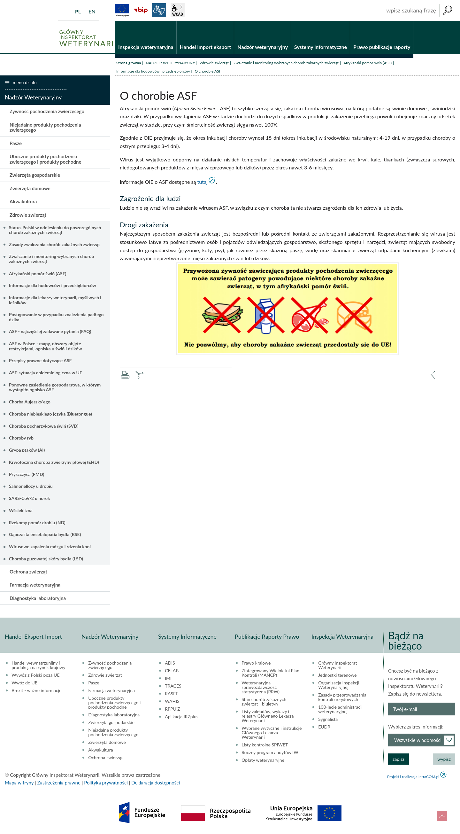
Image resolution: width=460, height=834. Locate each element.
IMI (168, 678)
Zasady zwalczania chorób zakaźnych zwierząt (54, 244)
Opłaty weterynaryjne (262, 760)
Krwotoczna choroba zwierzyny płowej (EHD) (54, 462)
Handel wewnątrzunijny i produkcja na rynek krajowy (38, 665)
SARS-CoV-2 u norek (29, 498)
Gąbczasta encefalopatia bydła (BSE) (45, 535)
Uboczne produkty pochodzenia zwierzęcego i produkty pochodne (45, 159)
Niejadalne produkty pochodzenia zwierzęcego (45, 127)
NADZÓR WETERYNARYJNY (170, 63)
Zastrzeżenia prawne (58, 783)
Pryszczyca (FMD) (26, 474)
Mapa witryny (19, 783)
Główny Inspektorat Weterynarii (337, 665)
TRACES (173, 686)
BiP (141, 10)
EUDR (324, 727)
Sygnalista (328, 719)
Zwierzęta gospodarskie (35, 175)
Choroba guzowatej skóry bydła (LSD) (46, 559)
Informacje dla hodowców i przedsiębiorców (153, 71)
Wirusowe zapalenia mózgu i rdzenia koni (50, 547)
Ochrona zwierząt (28, 572)
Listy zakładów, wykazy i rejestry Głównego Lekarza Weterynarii (267, 716)
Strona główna (128, 63)
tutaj (202, 182)
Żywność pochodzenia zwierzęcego (47, 112)
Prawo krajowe (256, 663)
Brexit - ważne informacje (36, 691)
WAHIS (172, 701)
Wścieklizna (21, 510)
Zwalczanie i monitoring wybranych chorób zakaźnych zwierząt (286, 63)
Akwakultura (23, 202)
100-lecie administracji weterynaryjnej (340, 709)
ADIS (170, 663)
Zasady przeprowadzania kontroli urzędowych (342, 697)
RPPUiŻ (172, 709)
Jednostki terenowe (337, 675)
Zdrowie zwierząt (214, 63)
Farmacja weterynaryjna (35, 585)
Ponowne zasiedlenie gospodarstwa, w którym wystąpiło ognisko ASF (55, 387)
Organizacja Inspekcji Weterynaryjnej (338, 685)
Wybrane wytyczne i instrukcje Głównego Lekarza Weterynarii (271, 733)
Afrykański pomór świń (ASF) (367, 63)
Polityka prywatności (105, 783)
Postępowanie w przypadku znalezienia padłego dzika (56, 317)
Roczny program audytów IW (269, 753)
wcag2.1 (178, 10)
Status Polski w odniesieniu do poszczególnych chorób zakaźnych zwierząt (55, 230)
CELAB (172, 671)
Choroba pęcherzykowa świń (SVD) (44, 426)
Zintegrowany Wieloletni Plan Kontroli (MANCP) (270, 673)
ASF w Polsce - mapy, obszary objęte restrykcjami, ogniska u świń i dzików (45, 346)
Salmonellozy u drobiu (31, 486)
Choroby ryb (21, 438)
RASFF (171, 694)
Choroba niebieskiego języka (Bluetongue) (50, 414)
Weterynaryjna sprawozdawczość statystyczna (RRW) (260, 687)
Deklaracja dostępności (155, 783)
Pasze (16, 143)
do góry (442, 816)
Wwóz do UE (24, 683)
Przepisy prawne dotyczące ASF (40, 361)
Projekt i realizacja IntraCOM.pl (413, 777)
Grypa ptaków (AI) (27, 450)
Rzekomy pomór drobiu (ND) (37, 523)
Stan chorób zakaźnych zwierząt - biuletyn (263, 702)
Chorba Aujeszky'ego (29, 402)
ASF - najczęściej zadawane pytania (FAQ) (50, 332)
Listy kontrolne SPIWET (264, 745)
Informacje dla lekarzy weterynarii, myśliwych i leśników (55, 300)
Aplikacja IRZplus (181, 717)
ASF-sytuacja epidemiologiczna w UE (45, 373)
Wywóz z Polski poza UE (35, 675)
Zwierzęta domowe (30, 188)
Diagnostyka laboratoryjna (38, 598)
